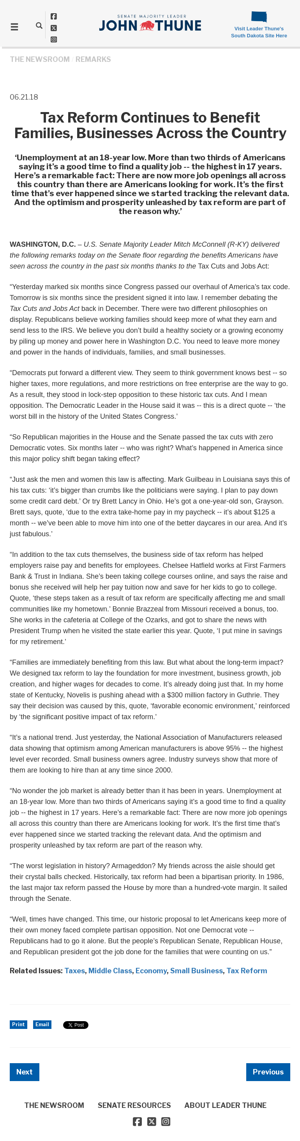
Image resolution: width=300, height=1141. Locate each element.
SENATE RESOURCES (134, 1105)
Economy (151, 971)
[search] (39, 25)
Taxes (74, 971)
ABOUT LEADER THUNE (225, 1105)
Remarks (93, 59)
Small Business (196, 971)
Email (42, 1024)
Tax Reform (246, 971)
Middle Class (110, 971)
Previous (268, 1072)
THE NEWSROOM (40, 59)
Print (18, 1024)
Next (24, 1072)
